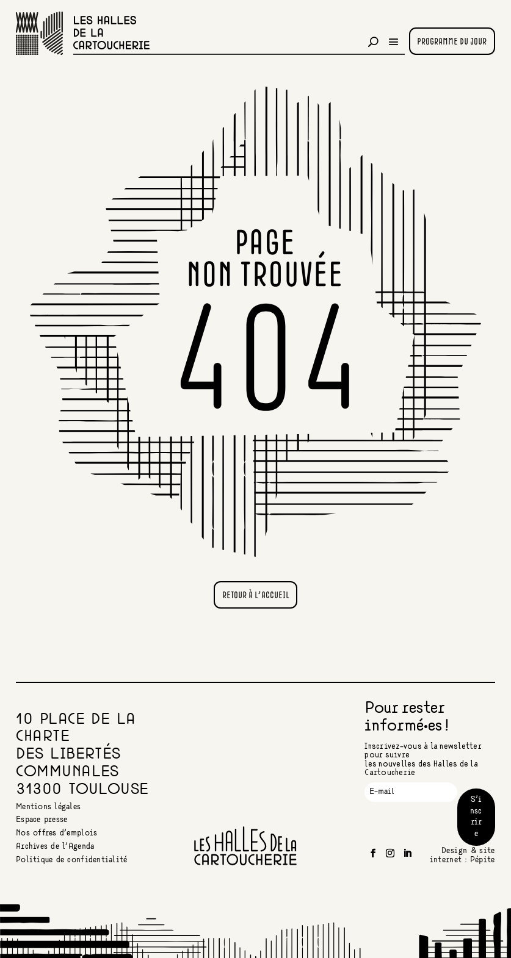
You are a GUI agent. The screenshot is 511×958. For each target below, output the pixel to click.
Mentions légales (48, 807)
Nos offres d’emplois (56, 833)
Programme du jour (452, 41)
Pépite (482, 860)
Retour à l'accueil (255, 595)
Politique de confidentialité (71, 860)
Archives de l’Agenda (55, 847)
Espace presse (41, 820)
